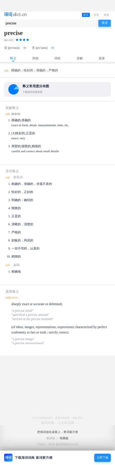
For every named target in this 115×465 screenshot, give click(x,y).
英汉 (86, 14)
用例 (35, 58)
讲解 (80, 58)
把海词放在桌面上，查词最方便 (57, 432)
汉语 (96, 14)
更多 (106, 14)
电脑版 (64, 438)
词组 (57, 58)
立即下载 (102, 457)
